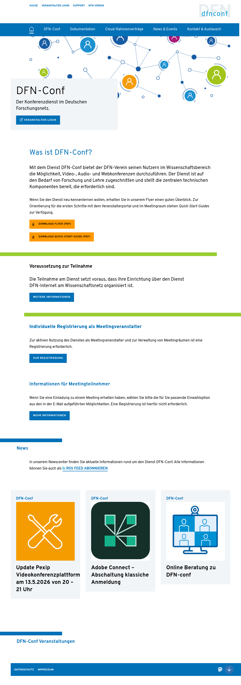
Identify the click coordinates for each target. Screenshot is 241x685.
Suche (33, 5)
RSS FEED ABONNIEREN (87, 468)
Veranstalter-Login (40, 120)
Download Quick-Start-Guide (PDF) (64, 236)
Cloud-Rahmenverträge (124, 29)
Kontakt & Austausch (204, 29)
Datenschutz (24, 669)
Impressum (46, 669)
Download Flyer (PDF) (54, 224)
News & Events (165, 29)
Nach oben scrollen (229, 669)
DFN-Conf (215, 12)
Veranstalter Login (55, 5)
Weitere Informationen (51, 297)
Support (79, 5)
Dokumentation (82, 29)
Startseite (31, 30)
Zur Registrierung (48, 358)
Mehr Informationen (49, 415)
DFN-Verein (96, 5)
